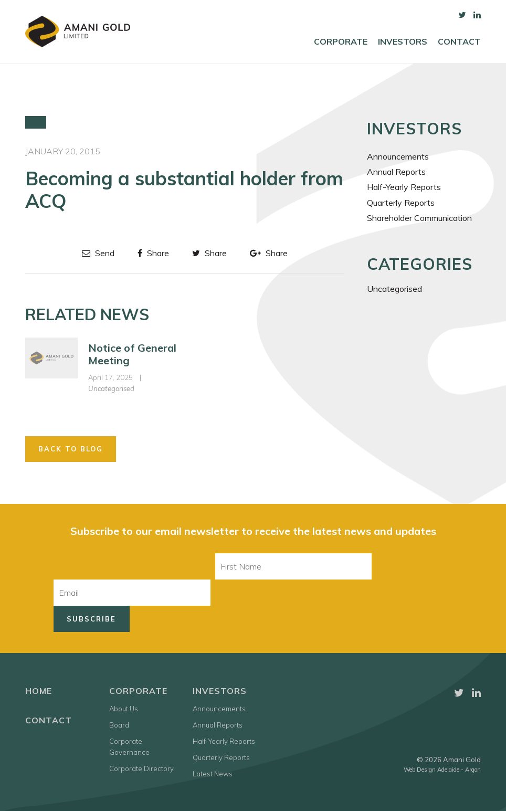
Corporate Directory (141, 768)
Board (119, 725)
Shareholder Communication (419, 218)
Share (153, 253)
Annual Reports (396, 171)
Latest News (213, 774)
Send (98, 253)
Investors (402, 42)
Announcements (398, 156)
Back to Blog (70, 449)
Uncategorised (111, 388)
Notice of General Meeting (132, 354)
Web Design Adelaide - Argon (442, 769)
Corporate (340, 42)
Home (38, 691)
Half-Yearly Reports (404, 187)
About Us (123, 708)
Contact (459, 42)
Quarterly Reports (401, 202)
